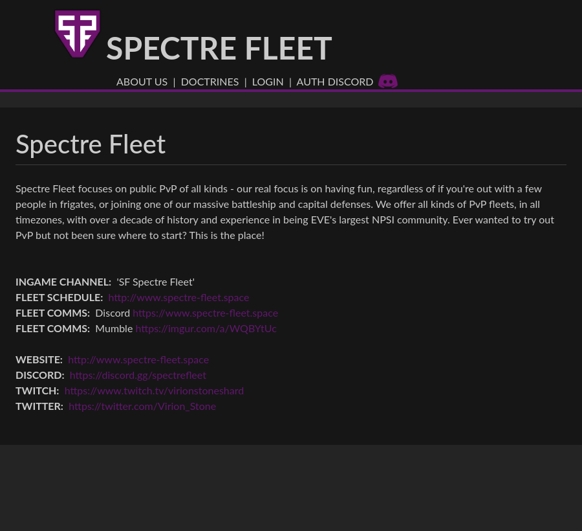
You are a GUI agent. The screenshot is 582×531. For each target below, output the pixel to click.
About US (141, 81)
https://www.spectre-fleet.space (205, 312)
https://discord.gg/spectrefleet (138, 374)
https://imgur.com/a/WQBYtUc (205, 328)
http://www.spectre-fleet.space (179, 297)
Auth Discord (347, 81)
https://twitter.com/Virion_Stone (142, 406)
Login (268, 81)
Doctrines (210, 81)
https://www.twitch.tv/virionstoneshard (154, 390)
